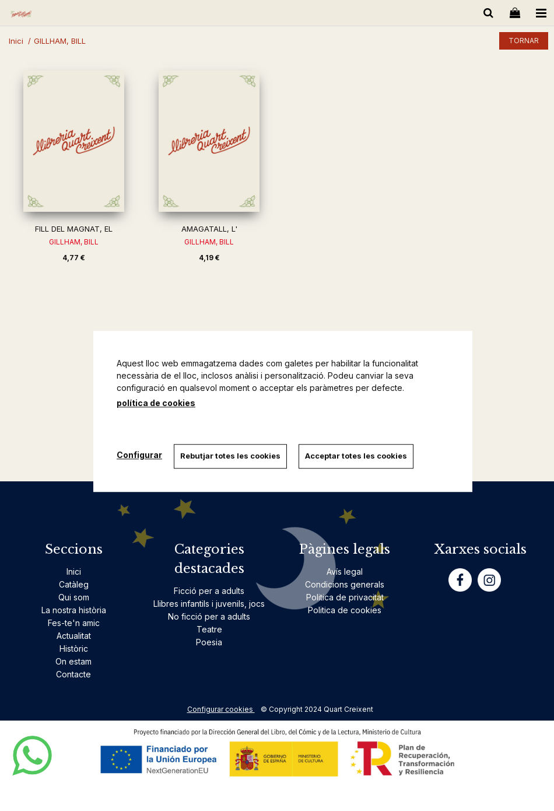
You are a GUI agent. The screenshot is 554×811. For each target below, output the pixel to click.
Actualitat (74, 636)
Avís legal (345, 571)
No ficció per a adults (209, 616)
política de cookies (156, 403)
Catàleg (74, 584)
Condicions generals (344, 584)
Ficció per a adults (209, 591)
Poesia (209, 642)
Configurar (139, 455)
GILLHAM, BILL (74, 241)
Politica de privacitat (345, 597)
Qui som (73, 597)
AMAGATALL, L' (209, 228)
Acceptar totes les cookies (356, 455)
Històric (73, 648)
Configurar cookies (221, 709)
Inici (73, 571)
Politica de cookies (344, 610)
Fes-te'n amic (74, 623)
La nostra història (73, 610)
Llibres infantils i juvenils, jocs (209, 604)
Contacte (73, 674)
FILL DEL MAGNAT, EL (74, 228)
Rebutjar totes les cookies (230, 455)
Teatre (209, 629)
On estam (73, 661)
